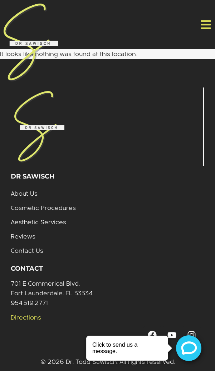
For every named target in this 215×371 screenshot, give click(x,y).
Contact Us (27, 251)
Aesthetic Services (38, 222)
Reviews (23, 236)
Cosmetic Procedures (43, 208)
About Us (24, 193)
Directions (26, 317)
